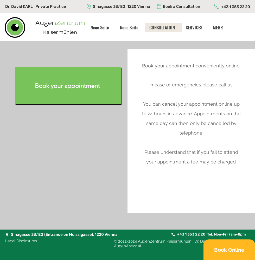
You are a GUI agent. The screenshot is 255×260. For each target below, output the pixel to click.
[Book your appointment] (68, 85)
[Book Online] (229, 249)
